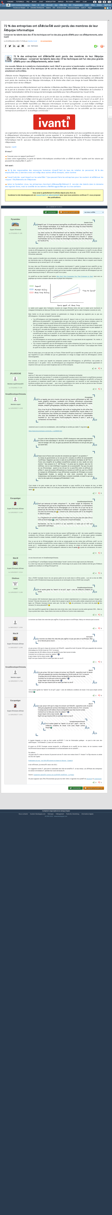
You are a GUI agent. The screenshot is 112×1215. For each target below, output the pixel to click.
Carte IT (83, 8)
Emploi (61, 2)
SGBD (87, 5)
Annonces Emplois (73, 8)
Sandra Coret (32, 92)
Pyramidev (15, 372)
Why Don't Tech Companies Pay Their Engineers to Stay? (74, 429)
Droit (77, 2)
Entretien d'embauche (37, 8)
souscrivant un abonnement (47, 246)
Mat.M (15, 711)
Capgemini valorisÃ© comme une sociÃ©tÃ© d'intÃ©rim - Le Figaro (53, 928)
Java (56, 5)
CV (28, 8)
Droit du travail (61, 8)
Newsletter (51, 2)
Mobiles (99, 5)
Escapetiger (15, 651)
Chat (41, 2)
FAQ (27, 2)
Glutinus (15, 731)
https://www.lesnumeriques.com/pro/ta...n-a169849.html (45, 584)
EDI (70, 5)
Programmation (78, 5)
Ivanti (14, 198)
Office (93, 5)
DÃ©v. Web (63, 5)
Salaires (48, 8)
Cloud (33, 5)
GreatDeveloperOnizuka (15, 547)
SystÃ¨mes (107, 5)
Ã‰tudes (69, 2)
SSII (54, 8)
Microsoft (49, 5)
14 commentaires (46, 92)
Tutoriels (20, 2)
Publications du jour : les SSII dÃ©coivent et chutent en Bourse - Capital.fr (50, 914)
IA (38, 5)
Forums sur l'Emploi (19, 8)
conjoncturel (98, 932)
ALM (42, 5)
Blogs (34, 2)
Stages (90, 8)
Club (84, 2)
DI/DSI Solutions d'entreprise (20, 5)
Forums (10, 2)
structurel (89, 932)
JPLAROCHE (15, 527)
